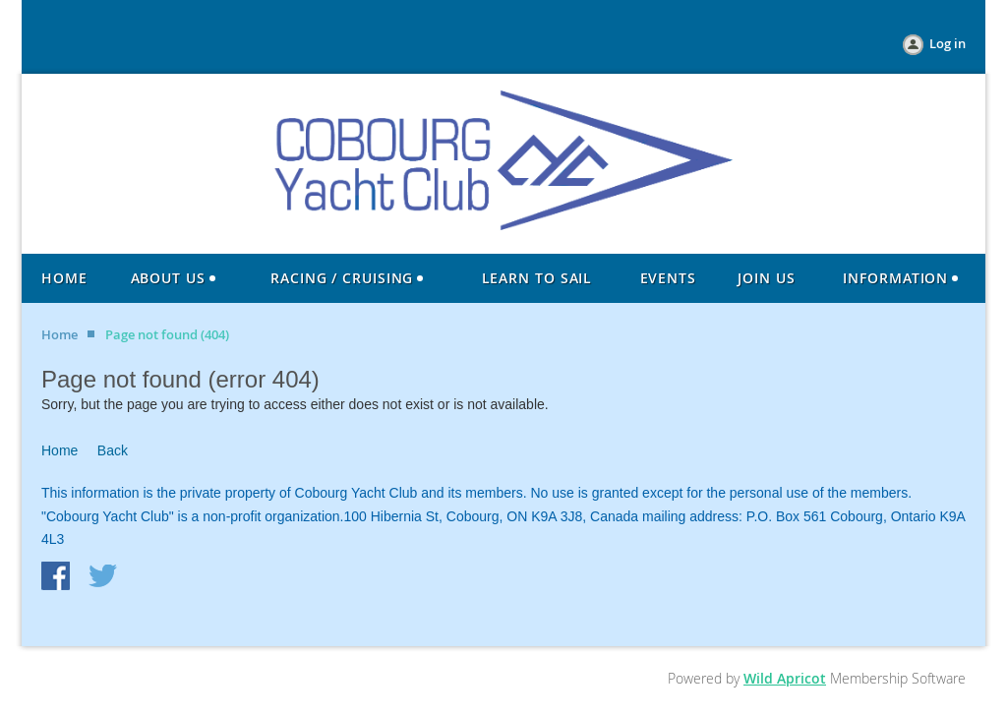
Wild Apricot (784, 678)
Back (112, 450)
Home (59, 334)
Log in (947, 43)
